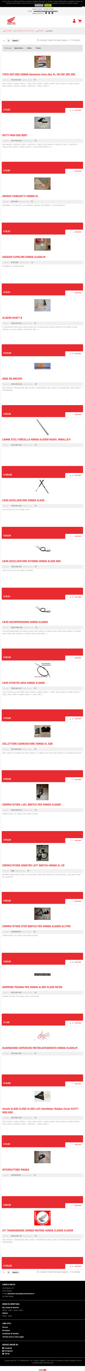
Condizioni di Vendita (10, 1333)
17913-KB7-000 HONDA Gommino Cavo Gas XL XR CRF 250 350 (38, 74)
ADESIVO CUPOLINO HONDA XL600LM (23, 257)
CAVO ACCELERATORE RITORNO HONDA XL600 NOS (31, 561)
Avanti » (16, 40)
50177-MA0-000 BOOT (14, 135)
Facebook (8, 1347)
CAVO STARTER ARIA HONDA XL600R (23, 682)
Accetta (47, 5)
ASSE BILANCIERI (12, 378)
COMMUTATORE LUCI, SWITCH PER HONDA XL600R (31, 804)
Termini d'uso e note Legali (13, 1336)
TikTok (7, 1353)
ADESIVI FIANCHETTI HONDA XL (20, 196)
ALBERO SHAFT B (12, 317)
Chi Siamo (6, 1330)
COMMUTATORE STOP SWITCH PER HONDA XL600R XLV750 (36, 926)
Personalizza (39, 5)
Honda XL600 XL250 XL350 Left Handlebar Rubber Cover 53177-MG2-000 (40, 1110)
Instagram (8, 1350)
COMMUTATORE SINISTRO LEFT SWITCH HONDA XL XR (33, 865)
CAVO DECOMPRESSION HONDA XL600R (25, 622)
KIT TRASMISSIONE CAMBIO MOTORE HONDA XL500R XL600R (37, 1230)
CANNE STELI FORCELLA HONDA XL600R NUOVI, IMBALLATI (36, 439)
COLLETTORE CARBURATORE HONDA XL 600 (27, 743)
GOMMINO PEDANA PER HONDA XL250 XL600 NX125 (32, 987)
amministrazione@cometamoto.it (46, 11)
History (5, 1326)
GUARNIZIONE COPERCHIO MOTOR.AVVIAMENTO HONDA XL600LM (39, 1048)
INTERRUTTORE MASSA (15, 1169)
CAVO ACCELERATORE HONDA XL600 (23, 500)
